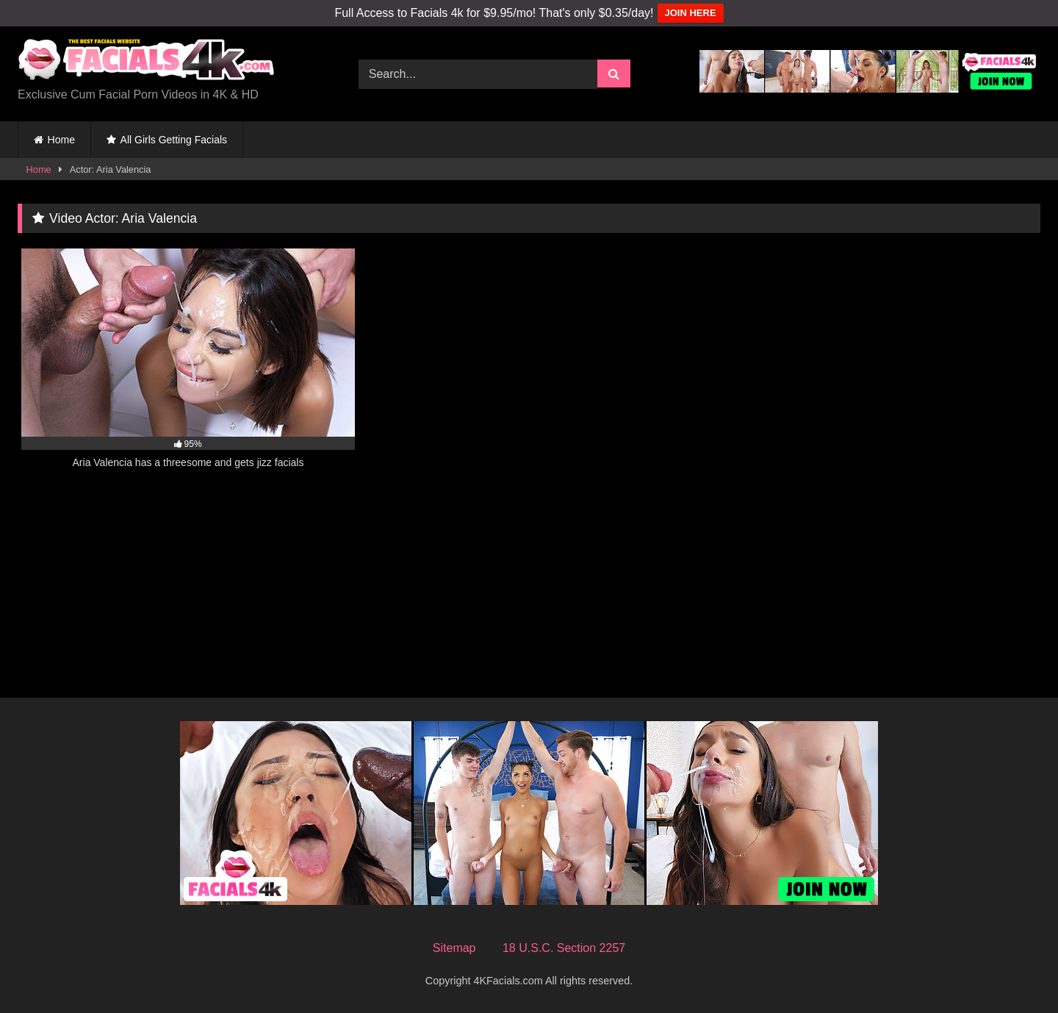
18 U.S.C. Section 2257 (564, 948)
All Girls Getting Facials (173, 140)
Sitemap (454, 948)
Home (61, 140)
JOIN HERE (690, 12)
